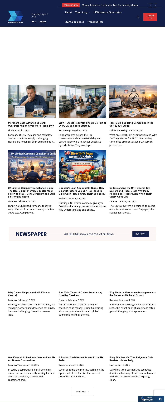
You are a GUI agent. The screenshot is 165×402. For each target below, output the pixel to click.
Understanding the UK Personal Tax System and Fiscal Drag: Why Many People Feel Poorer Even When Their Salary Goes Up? (130, 192)
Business (12, 201)
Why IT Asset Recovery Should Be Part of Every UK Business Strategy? (82, 124)
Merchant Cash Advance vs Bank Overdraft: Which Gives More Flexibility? (31, 124)
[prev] (150, 5)
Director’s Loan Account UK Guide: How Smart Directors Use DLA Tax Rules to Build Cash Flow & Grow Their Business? (82, 191)
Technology (65, 130)
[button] (138, 17)
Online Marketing (118, 130)
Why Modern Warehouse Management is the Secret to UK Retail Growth (132, 294)
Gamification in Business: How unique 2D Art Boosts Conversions (31, 359)
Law (111, 365)
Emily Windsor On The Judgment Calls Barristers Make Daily (131, 359)
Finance (12, 130)
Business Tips (15, 365)
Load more (82, 391)
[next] (155, 5)
